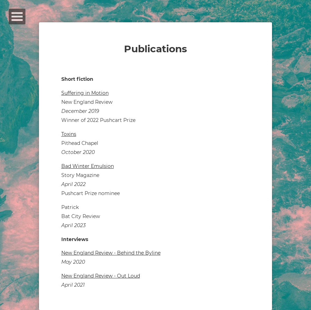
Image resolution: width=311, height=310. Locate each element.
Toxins (68, 134)
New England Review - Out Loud (100, 276)
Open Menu (17, 16)
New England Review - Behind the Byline (111, 253)
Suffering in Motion (85, 93)
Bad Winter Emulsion (87, 166)
